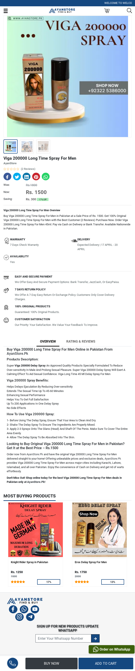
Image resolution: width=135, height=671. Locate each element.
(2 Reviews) (28, 169)
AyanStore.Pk (17, 353)
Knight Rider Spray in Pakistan (29, 562)
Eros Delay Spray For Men (91, 562)
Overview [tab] (48, 341)
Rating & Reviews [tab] (80, 341)
